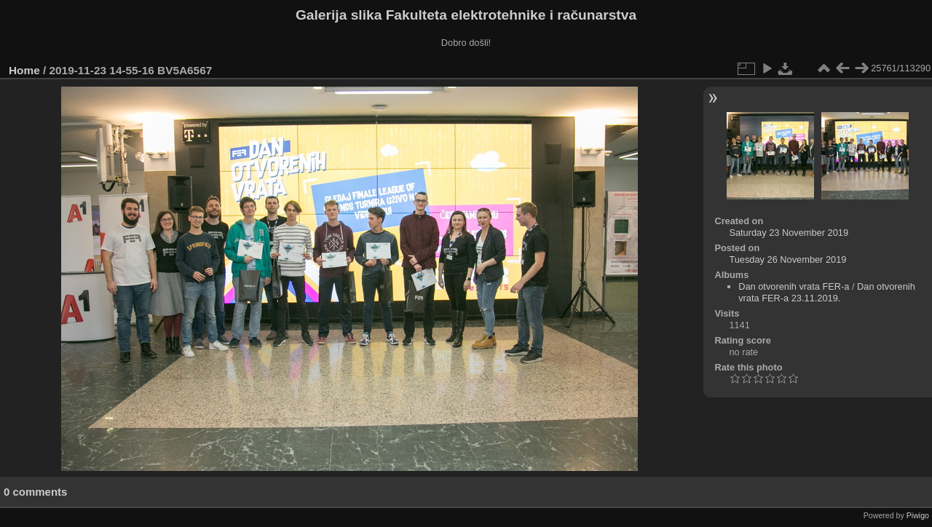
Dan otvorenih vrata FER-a (793, 286)
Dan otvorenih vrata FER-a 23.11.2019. (826, 292)
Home (24, 70)
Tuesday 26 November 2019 (787, 259)
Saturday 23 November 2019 (788, 232)
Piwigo (918, 515)
